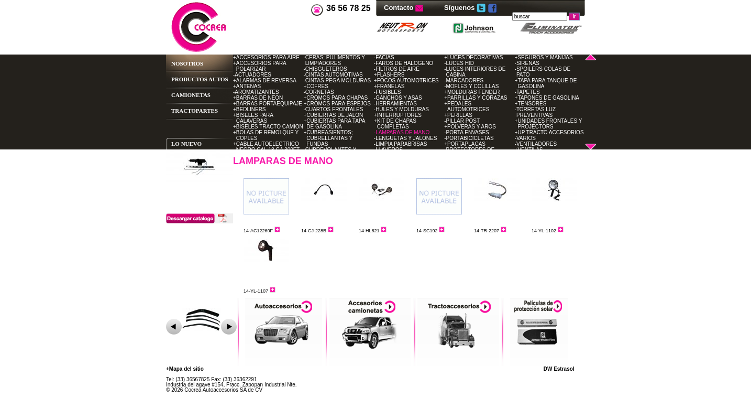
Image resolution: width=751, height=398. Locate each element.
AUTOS (218, 79)
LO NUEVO (186, 144)
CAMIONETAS (191, 95)
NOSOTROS (187, 63)
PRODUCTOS (189, 79)
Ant (174, 327)
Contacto (399, 8)
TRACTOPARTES (194, 110)
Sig (229, 327)
